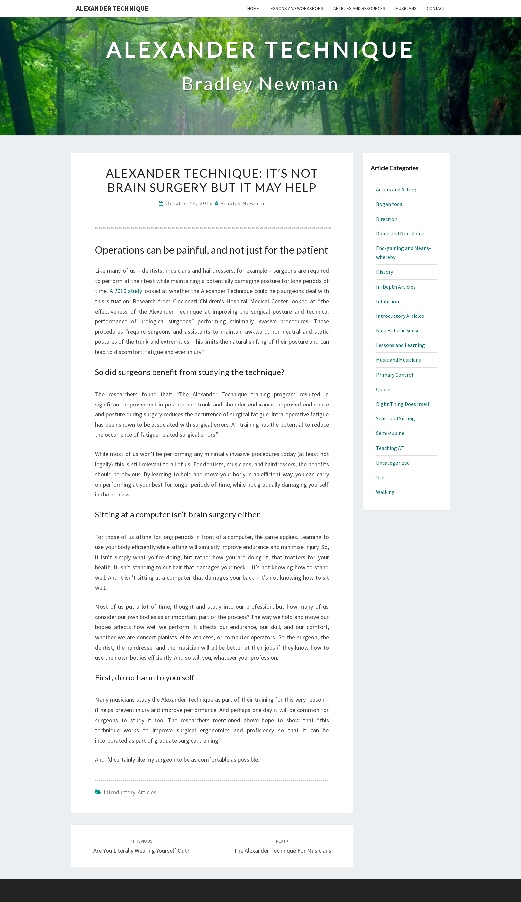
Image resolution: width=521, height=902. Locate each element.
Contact (436, 8)
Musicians (406, 8)
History (384, 271)
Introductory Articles (130, 792)
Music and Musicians (398, 359)
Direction (386, 219)
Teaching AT (390, 448)
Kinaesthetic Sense (398, 330)
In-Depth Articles (396, 286)
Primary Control (394, 374)
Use (380, 477)
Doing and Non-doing (400, 233)
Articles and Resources (359, 8)
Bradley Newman (243, 203)
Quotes (384, 389)
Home (253, 8)
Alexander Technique (112, 8)
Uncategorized (393, 462)
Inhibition (387, 301)
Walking (385, 492)
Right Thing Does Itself (403, 404)
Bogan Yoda (389, 204)
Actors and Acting (396, 189)
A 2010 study (126, 291)
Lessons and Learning (400, 345)
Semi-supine (390, 433)
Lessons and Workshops (296, 8)
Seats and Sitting (395, 418)
